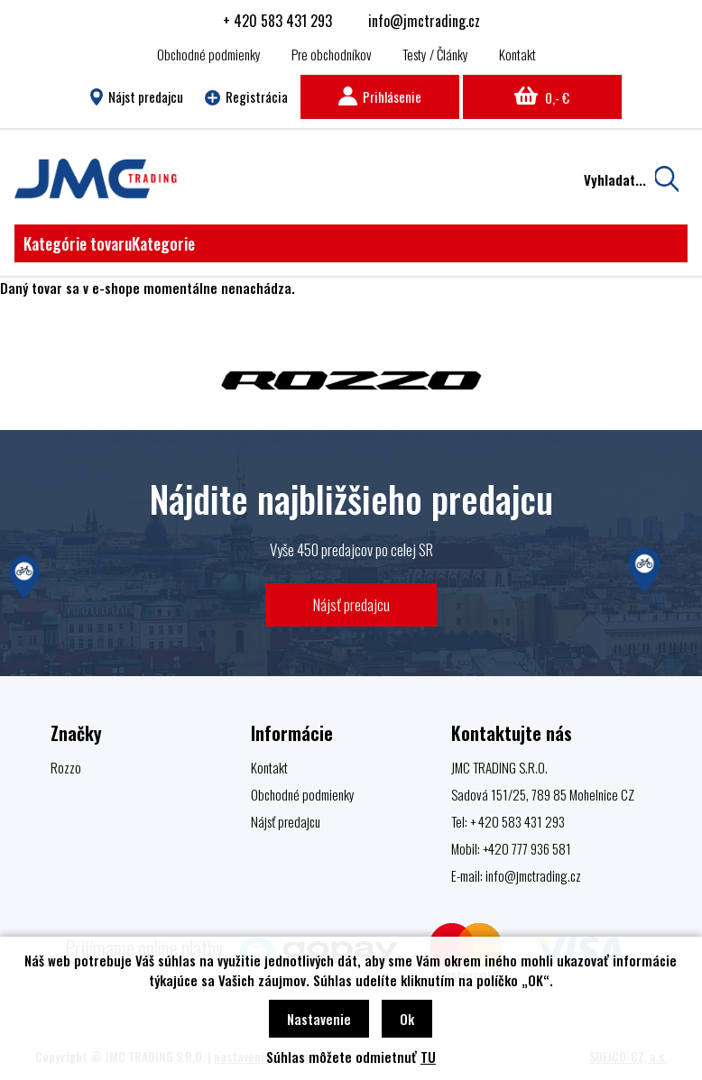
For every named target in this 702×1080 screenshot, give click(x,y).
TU (428, 1056)
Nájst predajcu (136, 96)
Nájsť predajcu (351, 604)
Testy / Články (435, 54)
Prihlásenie (379, 96)
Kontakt (517, 54)
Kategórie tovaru (109, 243)
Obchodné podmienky (209, 54)
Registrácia (246, 96)
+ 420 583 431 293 (277, 21)
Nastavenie (319, 1019)
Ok (407, 1019)
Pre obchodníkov (331, 54)
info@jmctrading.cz (424, 21)
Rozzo (66, 767)
